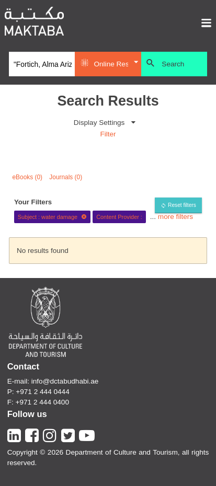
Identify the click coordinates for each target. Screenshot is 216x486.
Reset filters (182, 205)
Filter (108, 134)
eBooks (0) (28, 177)
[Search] (42, 64)
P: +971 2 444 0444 (38, 392)
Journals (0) (65, 177)
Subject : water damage (52, 217)
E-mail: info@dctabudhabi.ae (53, 381)
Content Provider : (119, 217)
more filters (175, 217)
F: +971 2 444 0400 (38, 402)
